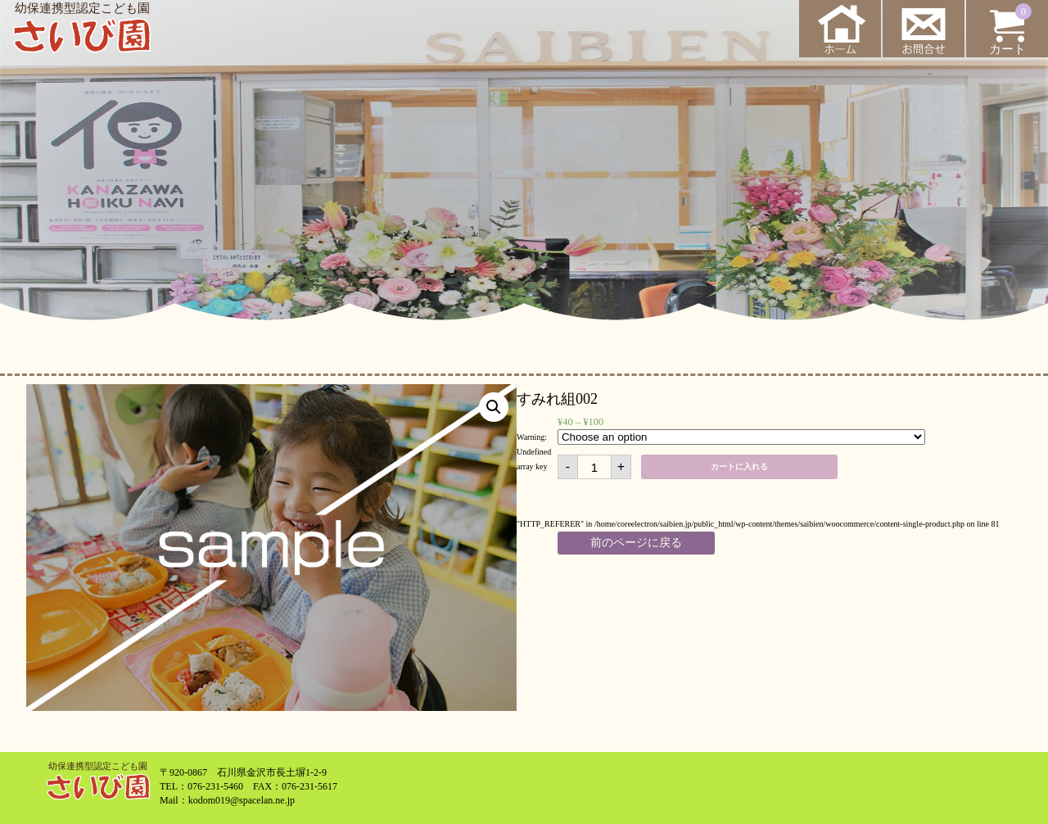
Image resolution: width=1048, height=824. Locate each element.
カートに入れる (739, 466)
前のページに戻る (636, 542)
